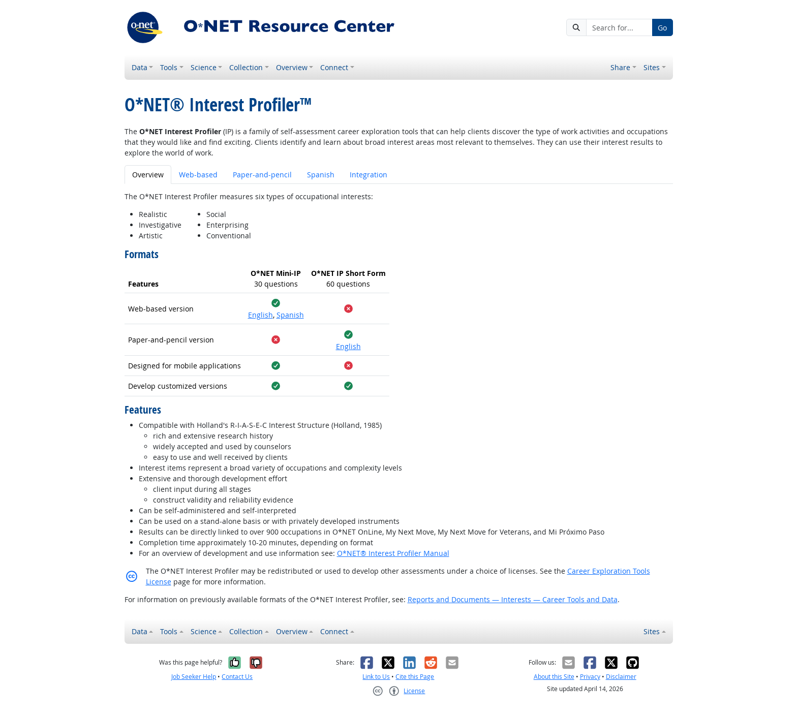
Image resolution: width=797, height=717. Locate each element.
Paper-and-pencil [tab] (262, 174)
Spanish (290, 315)
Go (662, 28)
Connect (334, 67)
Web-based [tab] (198, 174)
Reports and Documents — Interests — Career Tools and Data (513, 599)
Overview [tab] (148, 174)
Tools (168, 67)
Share (620, 67)
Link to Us (376, 676)
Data (139, 67)
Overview (292, 67)
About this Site (554, 676)
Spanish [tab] (320, 174)
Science (204, 67)
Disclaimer (621, 676)
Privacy (590, 676)
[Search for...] (619, 27)
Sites (651, 67)
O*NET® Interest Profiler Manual (393, 553)
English (260, 315)
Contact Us (237, 676)
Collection (246, 67)
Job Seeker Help (193, 676)
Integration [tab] (368, 174)
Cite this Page (414, 676)
